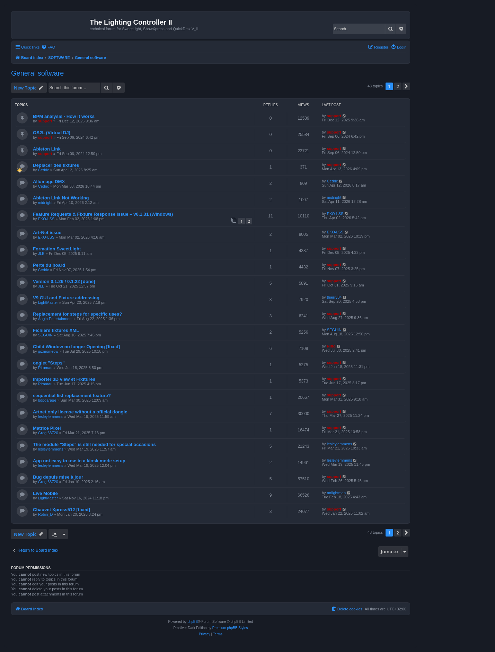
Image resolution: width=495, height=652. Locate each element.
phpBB (192, 622)
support (45, 121)
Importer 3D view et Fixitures (64, 379)
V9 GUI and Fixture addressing (66, 297)
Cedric (43, 170)
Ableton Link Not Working (61, 197)
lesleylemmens (50, 416)
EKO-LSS (46, 219)
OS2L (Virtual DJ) (51, 132)
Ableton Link (47, 149)
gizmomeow (48, 351)
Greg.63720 (48, 433)
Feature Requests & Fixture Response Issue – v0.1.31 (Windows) (103, 214)
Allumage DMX (49, 181)
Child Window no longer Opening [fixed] (76, 346)
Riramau (45, 368)
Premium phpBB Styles (230, 628)
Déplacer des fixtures (56, 165)
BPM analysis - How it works (64, 116)
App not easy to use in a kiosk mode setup (79, 460)
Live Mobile (45, 493)
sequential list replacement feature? (72, 395)
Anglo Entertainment (55, 319)
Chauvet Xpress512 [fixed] (61, 509)
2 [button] (398, 86)
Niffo (331, 346)
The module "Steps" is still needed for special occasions (94, 444)
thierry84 (334, 297)
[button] (406, 86)
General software (37, 73)
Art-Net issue (47, 232)
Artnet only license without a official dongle (80, 411)
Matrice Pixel (47, 428)
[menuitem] (48, 47)
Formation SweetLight (57, 248)
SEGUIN (45, 335)
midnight (45, 202)
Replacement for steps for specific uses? (77, 314)
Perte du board (49, 265)
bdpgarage (47, 400)
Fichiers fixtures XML (56, 330)
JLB (41, 253)
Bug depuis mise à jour (58, 477)
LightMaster (48, 302)
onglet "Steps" (49, 363)
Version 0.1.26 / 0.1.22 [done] (64, 281)
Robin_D (45, 514)
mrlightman (336, 493)
